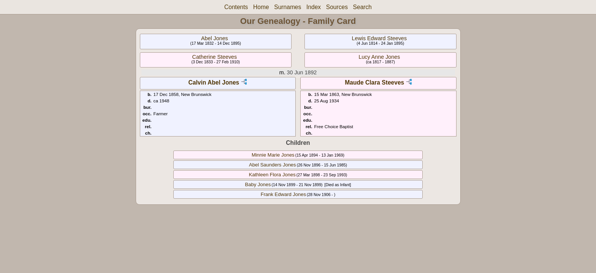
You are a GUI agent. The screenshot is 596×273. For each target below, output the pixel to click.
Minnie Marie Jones (273, 155)
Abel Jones (214, 38)
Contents (236, 7)
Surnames (287, 7)
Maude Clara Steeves (374, 82)
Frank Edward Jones (283, 194)
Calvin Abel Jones (214, 82)
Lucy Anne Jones (379, 57)
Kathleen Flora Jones (272, 174)
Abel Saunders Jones (272, 165)
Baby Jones (258, 184)
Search (362, 7)
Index (313, 7)
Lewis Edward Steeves (379, 38)
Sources (337, 7)
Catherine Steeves (214, 57)
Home (261, 7)
